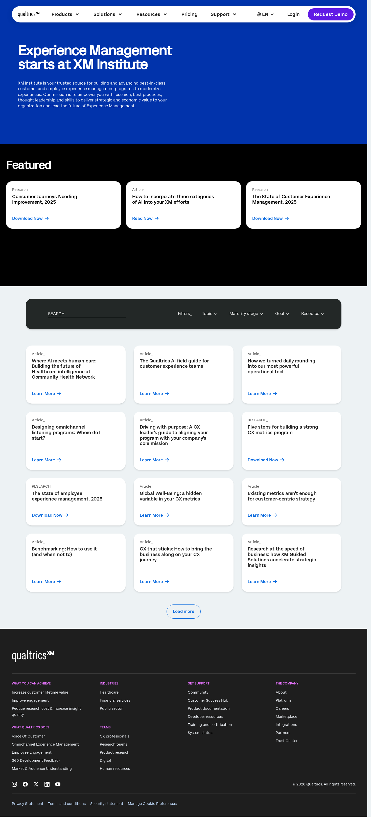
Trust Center (286, 741)
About (281, 692)
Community (198, 692)
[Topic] (209, 314)
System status (200, 733)
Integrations (286, 725)
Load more (183, 611)
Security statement (106, 804)
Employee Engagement (32, 753)
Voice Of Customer (28, 736)
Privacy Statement (27, 804)
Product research (114, 753)
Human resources (115, 769)
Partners (283, 733)
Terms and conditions (67, 804)
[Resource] (312, 314)
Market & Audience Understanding (42, 769)
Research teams (113, 745)
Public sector (111, 708)
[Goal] (281, 314)
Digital (105, 761)
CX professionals (114, 736)
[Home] (28, 14)
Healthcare (109, 692)
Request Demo (330, 14)
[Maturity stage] (245, 314)
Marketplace (286, 717)
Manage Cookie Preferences (152, 804)
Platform (283, 700)
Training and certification (210, 725)
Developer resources (205, 717)
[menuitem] (65, 14)
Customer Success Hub (208, 700)
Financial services (115, 700)
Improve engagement (30, 700)
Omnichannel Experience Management (45, 745)
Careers (282, 708)
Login (293, 14)
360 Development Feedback (36, 761)
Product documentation (209, 708)
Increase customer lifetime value (40, 692)
